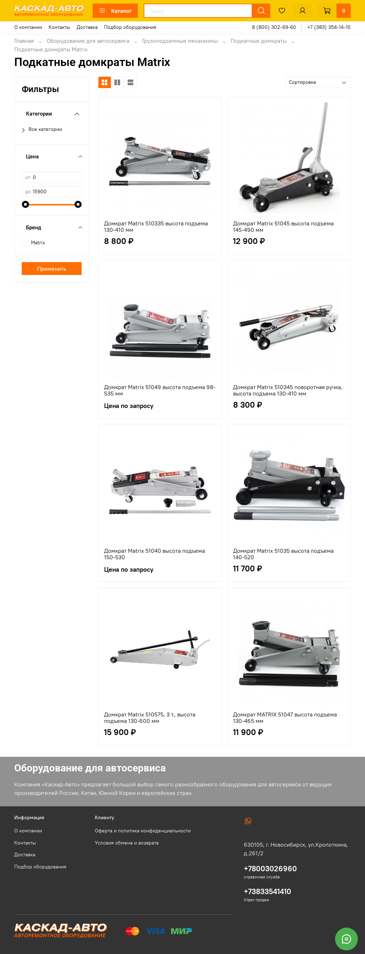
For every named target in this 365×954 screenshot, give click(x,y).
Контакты (59, 27)
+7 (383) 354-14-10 (329, 27)
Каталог (115, 10)
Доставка (87, 27)
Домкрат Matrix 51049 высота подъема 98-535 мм (159, 390)
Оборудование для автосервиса (88, 40)
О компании (28, 27)
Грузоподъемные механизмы (180, 40)
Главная (24, 40)
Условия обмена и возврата (127, 843)
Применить (51, 268)
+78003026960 (270, 868)
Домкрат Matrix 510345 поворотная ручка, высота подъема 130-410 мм (287, 390)
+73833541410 (267, 891)
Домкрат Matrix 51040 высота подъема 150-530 (154, 554)
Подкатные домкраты (259, 40)
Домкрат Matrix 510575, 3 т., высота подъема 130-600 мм (149, 717)
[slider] (25, 204)
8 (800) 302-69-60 (274, 27)
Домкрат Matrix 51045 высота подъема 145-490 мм (283, 226)
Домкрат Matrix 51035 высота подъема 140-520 (283, 554)
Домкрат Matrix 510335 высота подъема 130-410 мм (156, 226)
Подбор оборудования (130, 27)
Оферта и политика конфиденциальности (143, 830)
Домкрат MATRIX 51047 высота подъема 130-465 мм (285, 717)
